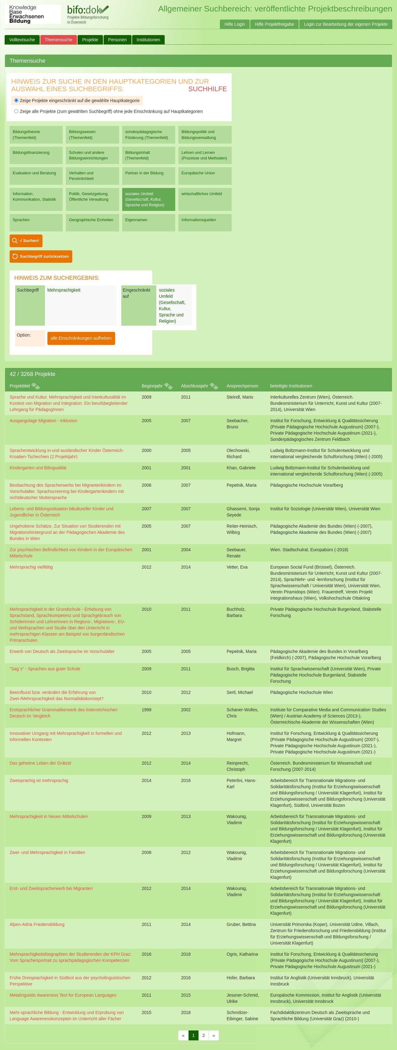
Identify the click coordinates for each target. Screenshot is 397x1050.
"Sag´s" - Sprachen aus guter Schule (45, 668)
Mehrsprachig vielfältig (31, 567)
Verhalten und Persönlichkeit (81, 176)
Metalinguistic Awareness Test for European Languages (63, 995)
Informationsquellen (198, 219)
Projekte (90, 39)
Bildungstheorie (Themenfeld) (26, 134)
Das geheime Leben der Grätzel (40, 763)
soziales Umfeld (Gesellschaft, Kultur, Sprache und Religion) (144, 199)
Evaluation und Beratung (34, 173)
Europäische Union (198, 173)
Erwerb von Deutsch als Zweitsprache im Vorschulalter (62, 651)
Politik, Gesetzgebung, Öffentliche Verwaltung (88, 196)
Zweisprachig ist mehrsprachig (39, 780)
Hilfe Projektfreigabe (274, 24)
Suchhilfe (207, 89)
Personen (117, 39)
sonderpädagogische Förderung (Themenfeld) (146, 134)
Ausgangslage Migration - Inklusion (43, 420)
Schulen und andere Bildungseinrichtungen (88, 155)
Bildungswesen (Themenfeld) (82, 134)
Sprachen (21, 219)
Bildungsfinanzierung (31, 152)
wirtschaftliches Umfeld (201, 193)
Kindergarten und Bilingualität (38, 467)
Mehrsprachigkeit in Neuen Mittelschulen (49, 816)
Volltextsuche (22, 39)
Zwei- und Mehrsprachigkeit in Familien (47, 852)
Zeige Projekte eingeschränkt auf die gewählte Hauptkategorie (77, 100)
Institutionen (148, 39)
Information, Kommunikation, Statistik (34, 196)
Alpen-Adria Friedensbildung (37, 924)
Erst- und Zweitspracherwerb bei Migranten (51, 888)
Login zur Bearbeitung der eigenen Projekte (346, 24)
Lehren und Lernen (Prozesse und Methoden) (204, 155)
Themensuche (59, 39)
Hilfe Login (235, 24)
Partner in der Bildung (144, 173)
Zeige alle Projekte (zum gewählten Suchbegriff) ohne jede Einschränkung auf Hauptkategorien (108, 111)
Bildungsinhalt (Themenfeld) (137, 155)
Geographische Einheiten (91, 219)
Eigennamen (136, 219)
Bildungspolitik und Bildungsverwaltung (198, 134)
